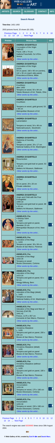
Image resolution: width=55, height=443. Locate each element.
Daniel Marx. (46, 436)
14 (18, 35)
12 (9, 35)
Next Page (28, 35)
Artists (5, 11)
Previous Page (10, 33)
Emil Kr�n (33, 436)
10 (51, 33)
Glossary (29, 11)
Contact (42, 11)
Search (16, 11)
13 (13, 35)
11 (5, 35)
